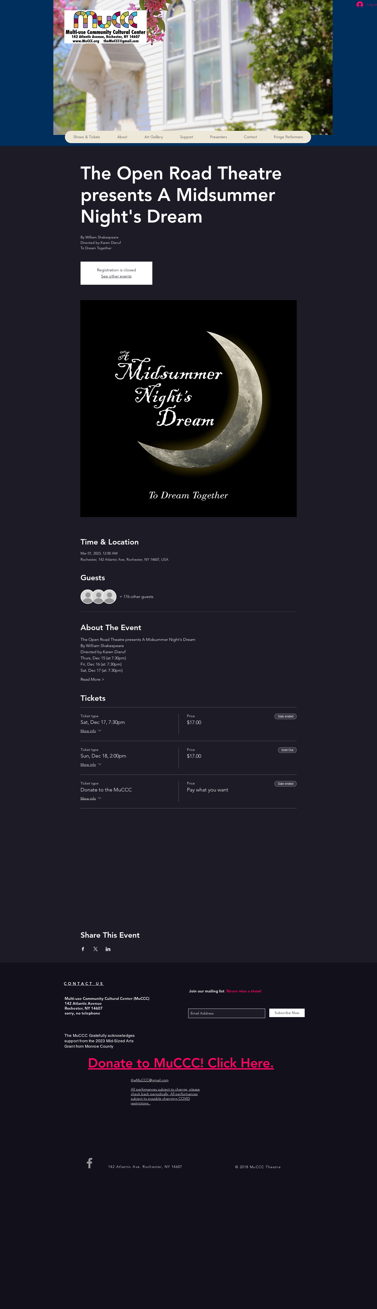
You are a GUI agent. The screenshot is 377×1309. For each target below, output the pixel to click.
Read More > (92, 679)
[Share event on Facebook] (83, 949)
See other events (116, 276)
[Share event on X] (95, 949)
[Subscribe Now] (287, 1013)
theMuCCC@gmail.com (149, 1080)
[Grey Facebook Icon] (89, 1163)
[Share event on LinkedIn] (108, 949)
